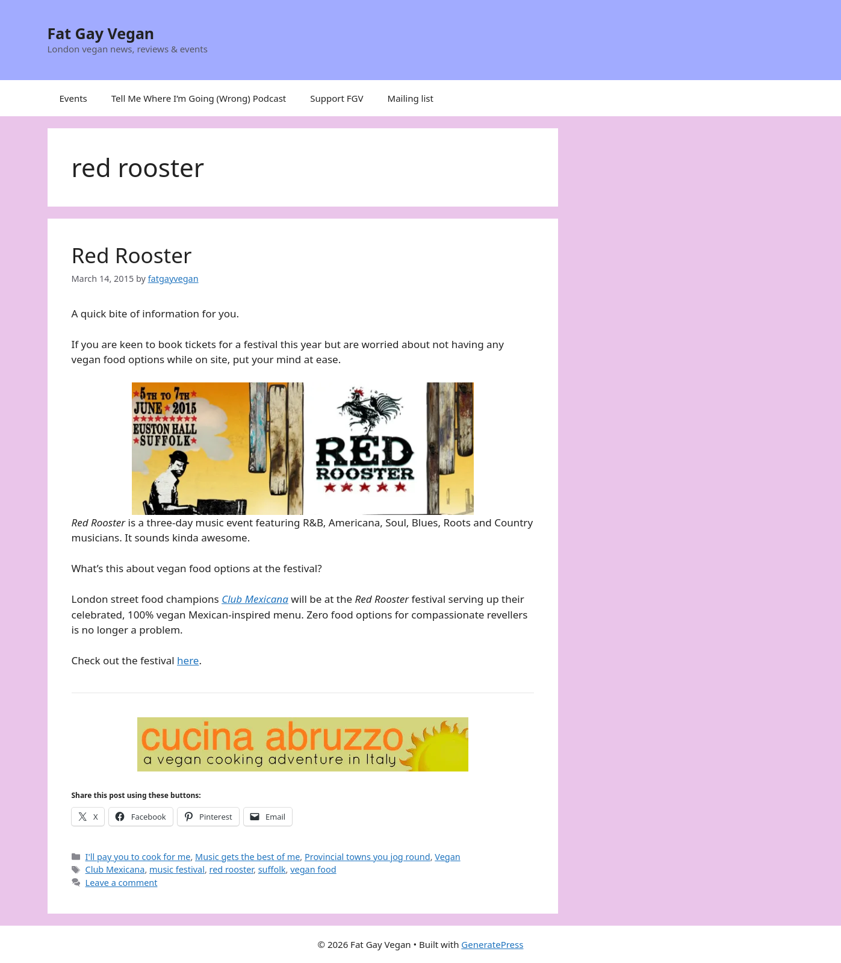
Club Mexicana (255, 599)
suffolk (272, 869)
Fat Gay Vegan (101, 33)
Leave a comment (121, 882)
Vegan (447, 856)
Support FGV (336, 98)
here (188, 660)
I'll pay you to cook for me (138, 856)
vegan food (313, 869)
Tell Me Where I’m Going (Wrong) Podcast (199, 98)
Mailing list (410, 98)
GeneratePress (492, 944)
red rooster (231, 869)
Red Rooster (132, 255)
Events (73, 98)
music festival (177, 869)
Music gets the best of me (247, 856)
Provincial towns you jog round (367, 856)
